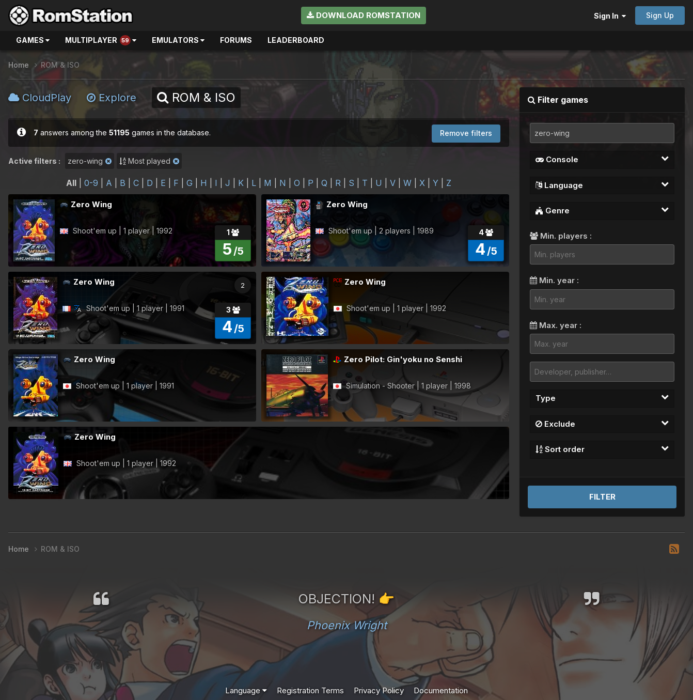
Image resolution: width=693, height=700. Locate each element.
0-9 (91, 183)
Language (602, 185)
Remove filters (466, 133)
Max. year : (555, 325)
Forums (236, 40)
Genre (602, 210)
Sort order (602, 449)
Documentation (441, 690)
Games (33, 40)
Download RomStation (363, 15)
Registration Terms (310, 690)
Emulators (178, 40)
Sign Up (660, 15)
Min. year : (554, 280)
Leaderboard (295, 40)
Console (602, 159)
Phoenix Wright (347, 625)
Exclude (602, 423)
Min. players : (561, 236)
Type (602, 398)
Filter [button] (602, 497)
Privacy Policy (379, 690)
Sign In (610, 15)
